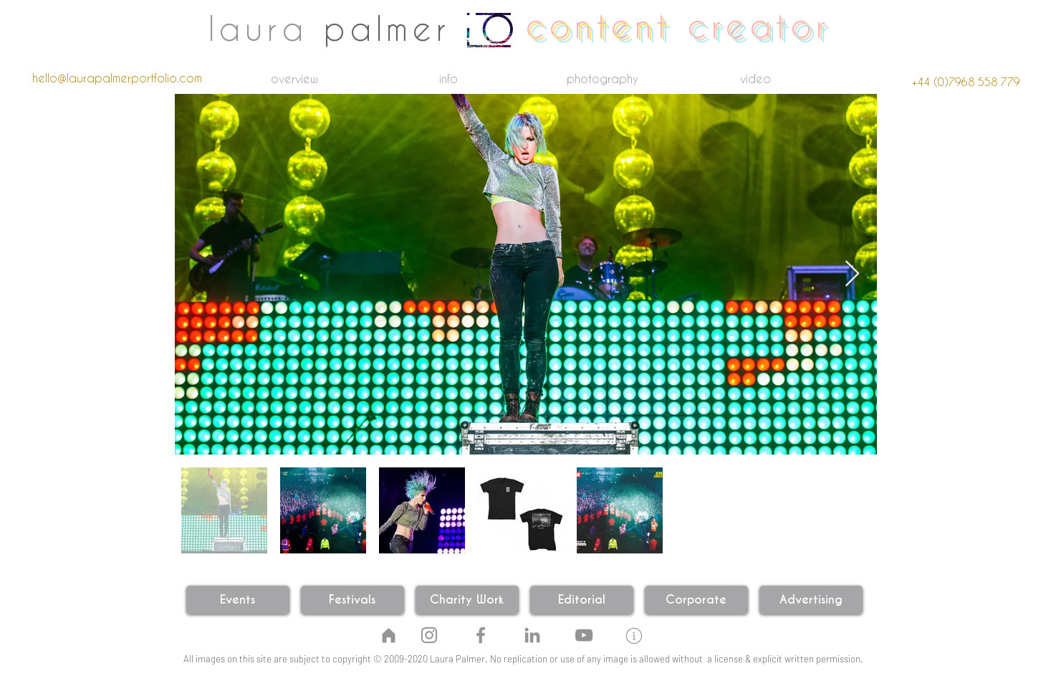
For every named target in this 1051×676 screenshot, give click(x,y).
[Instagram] (429, 635)
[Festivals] (352, 600)
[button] (634, 636)
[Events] (237, 600)
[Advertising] (811, 600)
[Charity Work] (467, 600)
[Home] (389, 635)
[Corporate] (696, 600)
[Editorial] (581, 600)
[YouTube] (584, 635)
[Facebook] (480, 635)
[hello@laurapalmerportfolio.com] (117, 78)
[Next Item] (852, 274)
